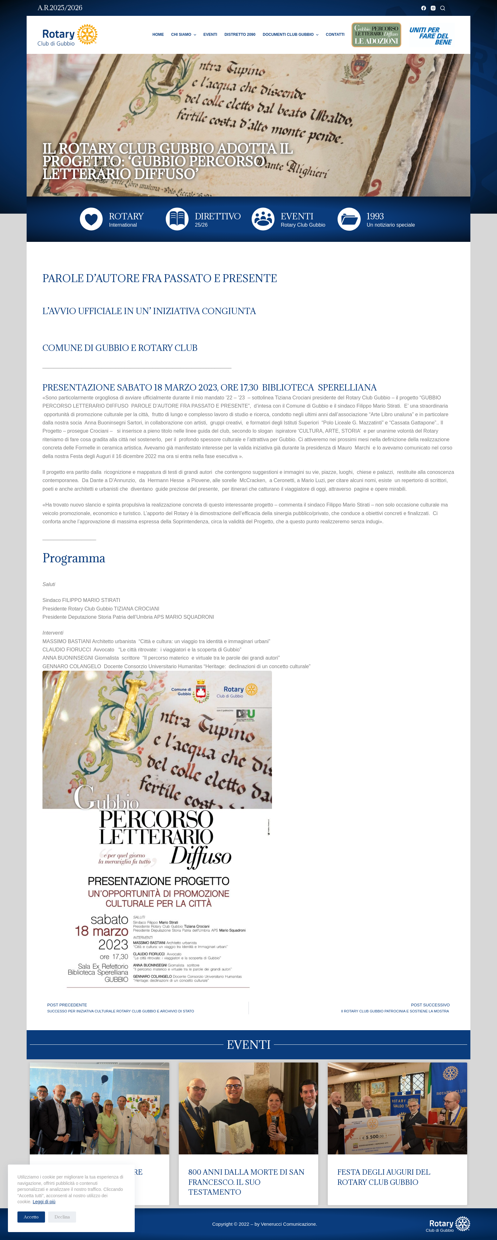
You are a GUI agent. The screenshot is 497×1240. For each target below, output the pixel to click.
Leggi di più (44, 1201)
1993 (375, 216)
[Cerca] (442, 8)
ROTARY (126, 216)
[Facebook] (423, 8)
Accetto (31, 1217)
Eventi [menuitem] (210, 34)
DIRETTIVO (218, 216)
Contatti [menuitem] (335, 34)
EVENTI (297, 216)
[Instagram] (433, 8)
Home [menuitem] (158, 34)
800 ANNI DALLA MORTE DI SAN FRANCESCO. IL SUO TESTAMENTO (246, 1182)
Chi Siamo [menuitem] (184, 35)
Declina (62, 1217)
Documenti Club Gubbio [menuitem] (291, 35)
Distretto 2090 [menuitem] (239, 34)
